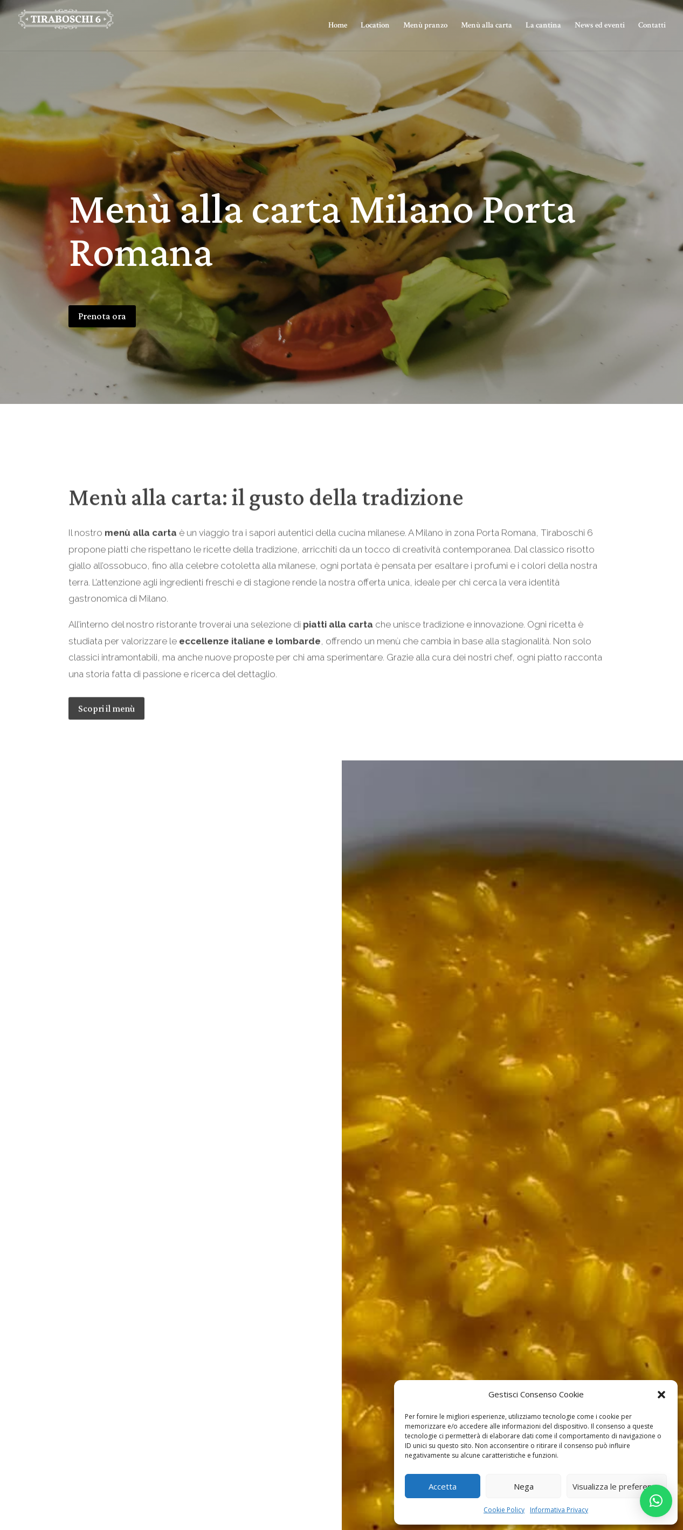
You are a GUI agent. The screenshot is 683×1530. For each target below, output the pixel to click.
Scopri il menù (106, 731)
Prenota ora (102, 316)
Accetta (443, 1486)
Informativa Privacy (559, 1509)
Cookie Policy (504, 1509)
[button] (661, 1394)
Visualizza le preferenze (616, 1486)
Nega (524, 1486)
